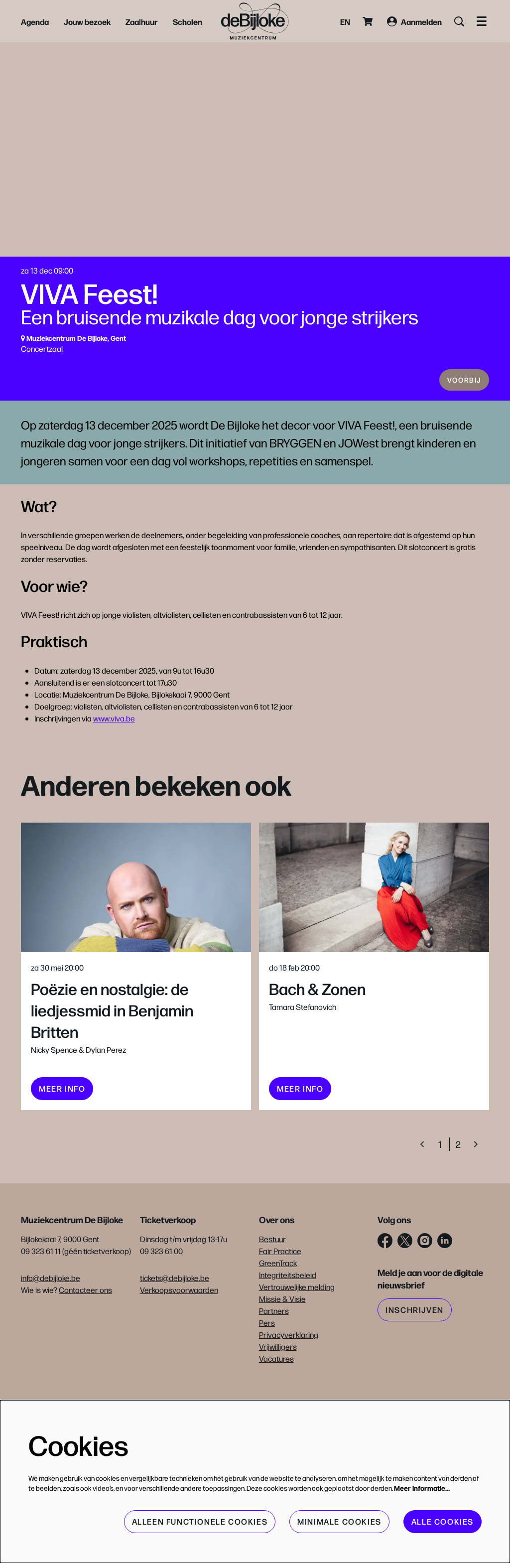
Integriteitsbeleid (287, 1329)
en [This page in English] (345, 21)
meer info (62, 1143)
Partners (274, 1365)
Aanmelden (414, 21)
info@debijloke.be (50, 1332)
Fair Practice (280, 1305)
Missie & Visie (282, 1353)
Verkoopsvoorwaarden (179, 1344)
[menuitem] (35, 21)
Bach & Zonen (317, 1043)
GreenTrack (278, 1317)
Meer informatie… (422, 1488)
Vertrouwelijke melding (297, 1341)
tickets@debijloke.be (174, 1332)
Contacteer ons (85, 1344)
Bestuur (272, 1293)
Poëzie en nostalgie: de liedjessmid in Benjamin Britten (112, 1064)
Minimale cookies (339, 1521)
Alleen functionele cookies (200, 1521)
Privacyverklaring (288, 1389)
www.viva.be (114, 773)
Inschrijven (414, 1364)
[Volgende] (476, 1199)
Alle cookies (442, 1521)
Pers (267, 1377)
